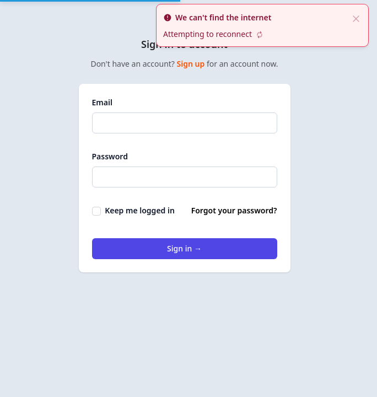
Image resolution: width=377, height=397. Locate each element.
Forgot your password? (234, 210)
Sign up (192, 63)
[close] (356, 18)
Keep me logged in (133, 210)
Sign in (184, 248)
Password (110, 156)
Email (102, 102)
